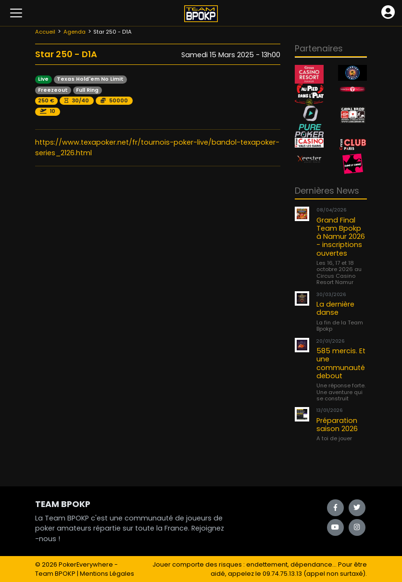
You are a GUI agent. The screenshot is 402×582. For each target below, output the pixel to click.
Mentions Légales (107, 574)
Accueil (45, 32)
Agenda (74, 32)
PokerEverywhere (86, 564)
